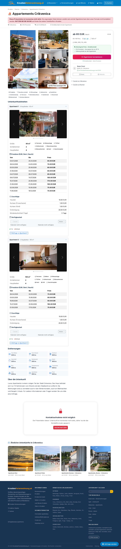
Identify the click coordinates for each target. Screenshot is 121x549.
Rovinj (62, 495)
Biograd (55, 510)
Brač (62, 518)
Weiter (62, 221)
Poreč (81, 493)
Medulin (70, 493)
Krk (64, 502)
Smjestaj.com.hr (39, 523)
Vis (72, 520)
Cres (54, 502)
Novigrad (76, 493)
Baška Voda (56, 518)
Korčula (66, 527)
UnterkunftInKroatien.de (42, 517)
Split (60, 520)
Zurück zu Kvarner (78, 85)
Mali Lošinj (69, 502)
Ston (54, 529)
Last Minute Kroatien (41, 503)
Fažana (61, 493)
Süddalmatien (58, 516)
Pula (54, 495)
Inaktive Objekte (13, 508)
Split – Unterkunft (94, 502)
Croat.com (38, 520)
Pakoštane (64, 510)
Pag (69, 510)
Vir (82, 510)
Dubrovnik (57, 524)
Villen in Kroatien (40, 506)
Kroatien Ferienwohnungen (16, 504)
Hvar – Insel (92, 508)
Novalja (75, 502)
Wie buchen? (94, 537)
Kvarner (17, 9)
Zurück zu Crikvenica (78, 81)
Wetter (91, 3)
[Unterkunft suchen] (99, 491)
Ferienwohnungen (67, 3)
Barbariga (55, 493)
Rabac (58, 495)
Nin (59, 510)
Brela (65, 518)
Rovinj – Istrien (93, 511)
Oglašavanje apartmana (16, 522)
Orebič (77, 527)
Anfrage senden (109, 544)
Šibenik (73, 510)
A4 (85, 38)
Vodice (55, 512)
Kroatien (10, 9)
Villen (99, 3)
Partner (11, 511)
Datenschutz (89, 546)
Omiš (79, 518)
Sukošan (78, 510)
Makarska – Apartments (96, 505)
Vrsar (71, 495)
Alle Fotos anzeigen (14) (57, 85)
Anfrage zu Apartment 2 (19, 343)
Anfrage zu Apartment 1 (19, 233)
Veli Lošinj (70, 504)
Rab (66, 504)
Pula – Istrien (92, 514)
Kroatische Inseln (40, 497)
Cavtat (54, 527)
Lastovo (71, 527)
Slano (81, 527)
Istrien (55, 491)
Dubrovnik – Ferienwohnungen (98, 498)
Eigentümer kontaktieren (92, 57)
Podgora (55, 520)
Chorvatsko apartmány (41, 514)
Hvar (69, 518)
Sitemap (97, 546)
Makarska (74, 518)
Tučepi (68, 520)
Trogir (63, 520)
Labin (66, 493)
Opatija (62, 504)
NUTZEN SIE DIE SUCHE (23, 21)
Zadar (59, 512)
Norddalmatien (58, 507)
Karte (81, 74)
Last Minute (81, 3)
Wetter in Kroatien (40, 500)
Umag (66, 495)
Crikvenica (24, 9)
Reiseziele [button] (51, 3)
